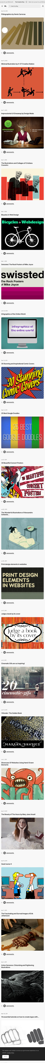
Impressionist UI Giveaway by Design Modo (17, 113)
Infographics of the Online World (13, 314)
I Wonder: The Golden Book (11, 713)
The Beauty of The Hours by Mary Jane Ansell (18, 814)
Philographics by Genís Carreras (13, 14)
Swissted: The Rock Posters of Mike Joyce (17, 264)
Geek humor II (6, 864)
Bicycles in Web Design (10, 215)
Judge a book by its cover (10, 614)
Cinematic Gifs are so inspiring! (13, 663)
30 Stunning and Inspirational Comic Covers (17, 364)
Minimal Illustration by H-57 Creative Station (17, 64)
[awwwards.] (8, 53)
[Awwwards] (5, 6)
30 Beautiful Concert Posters (12, 463)
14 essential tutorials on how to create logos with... (20, 1017)
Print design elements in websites (14, 564)
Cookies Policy (10, 1052)
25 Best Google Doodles (10, 413)
